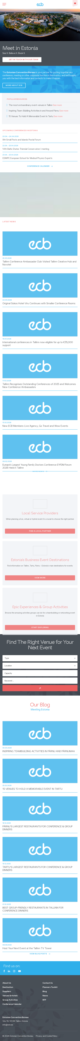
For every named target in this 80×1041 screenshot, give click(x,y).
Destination (7, 987)
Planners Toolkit (50, 987)
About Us (6, 983)
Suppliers (6, 991)
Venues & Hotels (10, 996)
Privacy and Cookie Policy (46, 1036)
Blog (45, 991)
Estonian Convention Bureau (21, 1036)
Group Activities (10, 1000)
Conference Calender (40, 166)
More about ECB (14, 85)
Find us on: (11, 966)
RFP (44, 1000)
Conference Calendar (12, 1004)
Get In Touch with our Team (23, 60)
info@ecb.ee (7, 1025)
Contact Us (48, 983)
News (45, 996)
